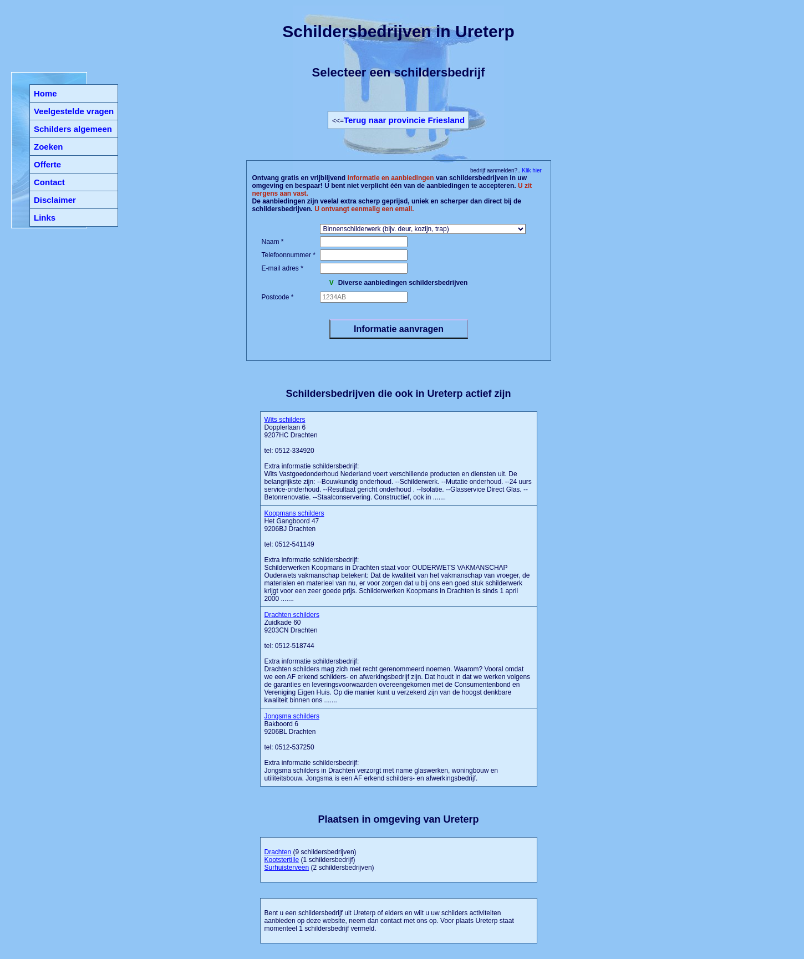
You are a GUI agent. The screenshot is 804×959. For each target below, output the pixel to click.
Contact (49, 182)
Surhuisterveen (286, 867)
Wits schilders (285, 420)
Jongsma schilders (291, 716)
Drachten (278, 852)
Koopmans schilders (294, 513)
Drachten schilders (291, 615)
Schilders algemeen (73, 129)
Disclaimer (55, 200)
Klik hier (531, 170)
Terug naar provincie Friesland (404, 120)
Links (44, 217)
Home (45, 93)
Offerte (47, 164)
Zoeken (48, 146)
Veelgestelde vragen (74, 111)
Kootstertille (281, 860)
